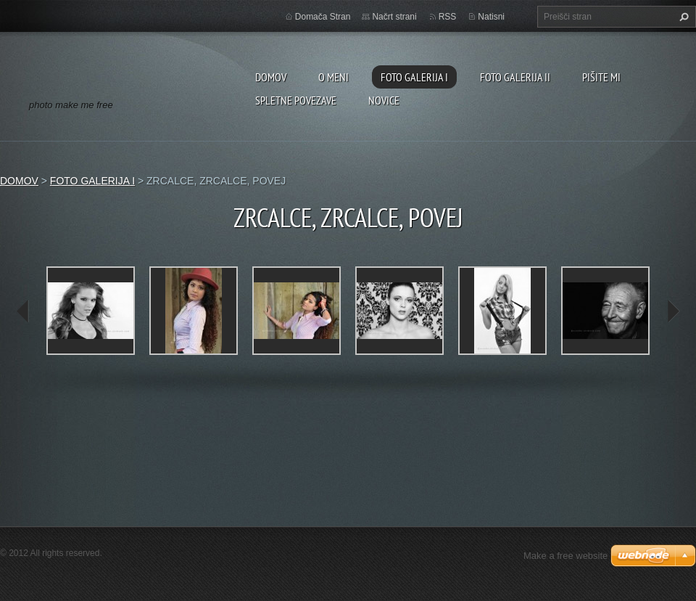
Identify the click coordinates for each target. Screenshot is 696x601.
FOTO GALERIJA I (414, 77)
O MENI (333, 77)
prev (23, 311)
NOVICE (383, 100)
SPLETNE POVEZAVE (295, 100)
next (673, 311)
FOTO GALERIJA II (515, 77)
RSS (448, 17)
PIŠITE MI (601, 77)
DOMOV (270, 77)
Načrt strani (394, 17)
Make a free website (565, 555)
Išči (682, 17)
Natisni (491, 17)
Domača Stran (323, 17)
